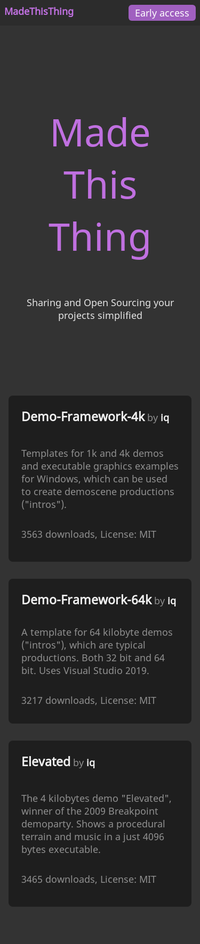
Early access (162, 12)
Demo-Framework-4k (83, 416)
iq (165, 417)
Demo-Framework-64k (86, 600)
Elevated (45, 761)
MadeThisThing (39, 11)
